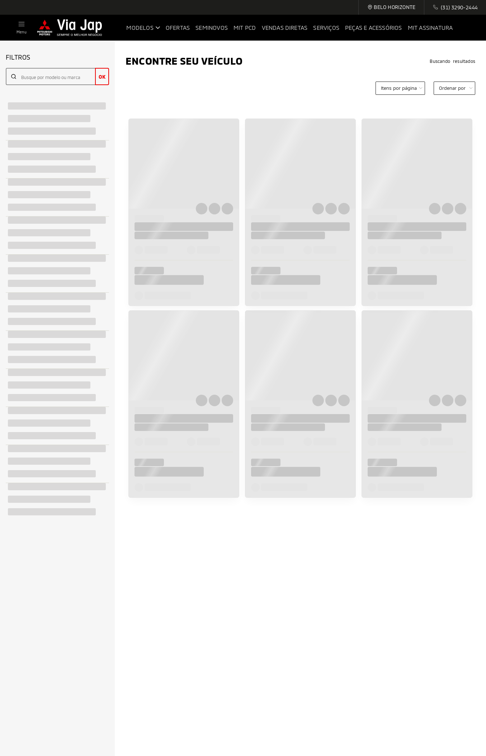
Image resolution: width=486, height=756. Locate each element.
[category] (400, 88)
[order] (454, 88)
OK (102, 77)
